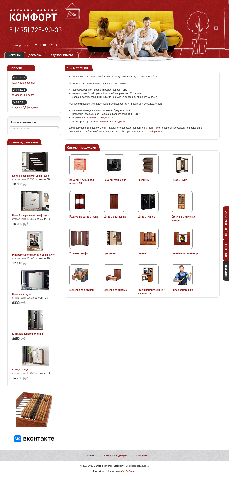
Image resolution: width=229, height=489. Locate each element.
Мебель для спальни (115, 290)
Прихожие (110, 253)
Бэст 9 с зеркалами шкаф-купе (30, 215)
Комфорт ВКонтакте (23, 95)
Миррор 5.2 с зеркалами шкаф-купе (33, 254)
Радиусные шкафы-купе (83, 216)
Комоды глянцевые (115, 180)
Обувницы (143, 180)
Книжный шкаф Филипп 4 (27, 333)
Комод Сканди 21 (22, 369)
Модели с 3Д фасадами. (25, 107)
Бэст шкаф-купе (21, 294)
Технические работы (23, 82)
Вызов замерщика (182, 290)
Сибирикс (131, 471)
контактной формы (151, 131)
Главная (90, 455)
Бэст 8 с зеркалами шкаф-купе (30, 175)
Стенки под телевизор (185, 253)
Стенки (142, 253)
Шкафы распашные (115, 216)
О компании (140, 455)
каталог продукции (115, 121)
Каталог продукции (115, 455)
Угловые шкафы (78, 253)
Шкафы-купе (179, 180)
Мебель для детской (81, 290)
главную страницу (95, 117)
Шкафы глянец (146, 216)
